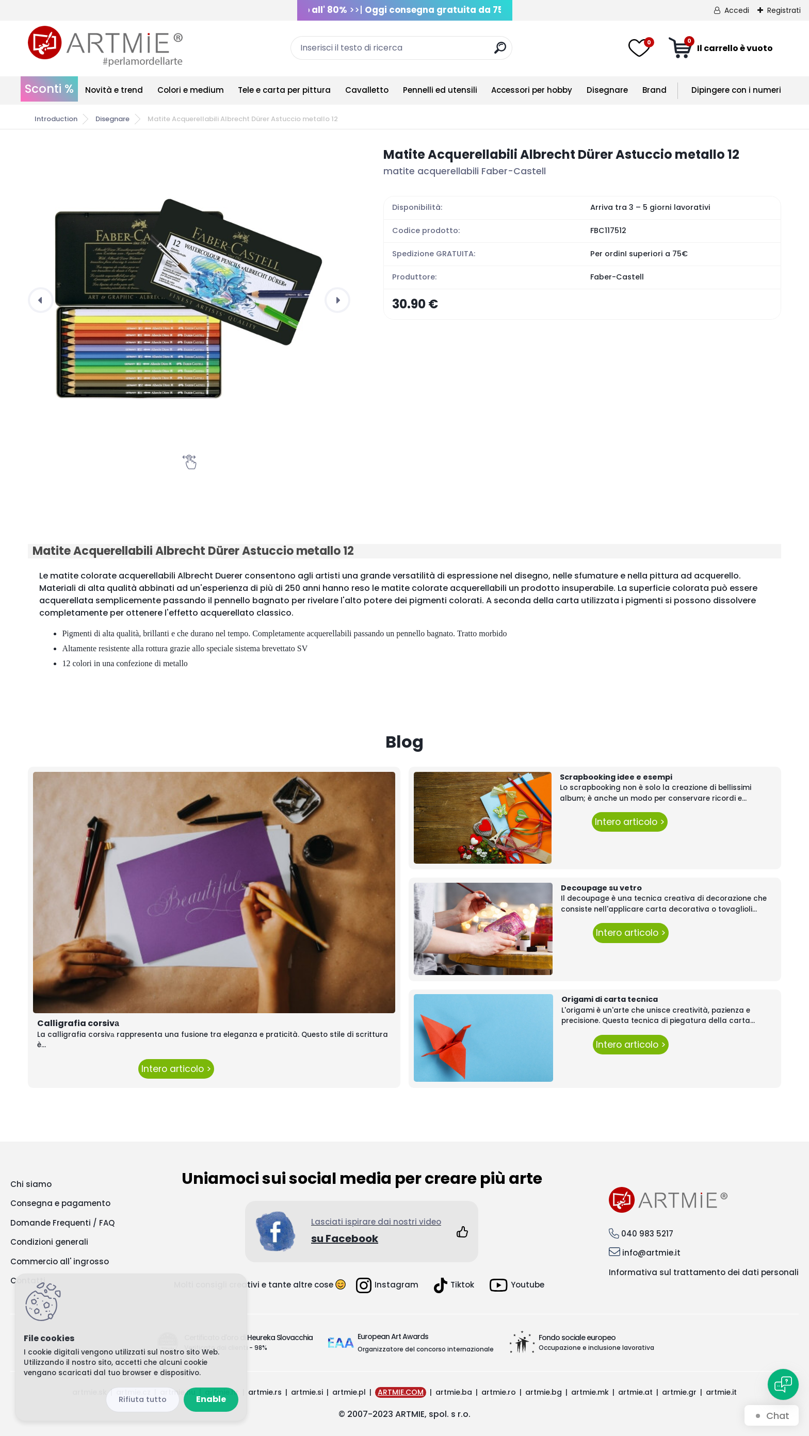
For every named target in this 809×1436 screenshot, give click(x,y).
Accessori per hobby (531, 90)
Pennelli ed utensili (440, 90)
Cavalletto (367, 90)
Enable (211, 1399)
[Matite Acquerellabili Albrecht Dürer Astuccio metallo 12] (189, 300)
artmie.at (635, 1392)
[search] (500, 52)
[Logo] (105, 46)
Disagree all (143, 1399)
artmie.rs (265, 1392)
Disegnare (607, 90)
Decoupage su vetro (601, 888)
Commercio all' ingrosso (59, 1261)
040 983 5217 (647, 1233)
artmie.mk (590, 1392)
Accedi (736, 10)
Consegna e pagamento (60, 1203)
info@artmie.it (651, 1252)
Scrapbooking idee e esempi (616, 777)
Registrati (784, 10)
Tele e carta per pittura (284, 90)
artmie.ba (453, 1392)
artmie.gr (679, 1392)
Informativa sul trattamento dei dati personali (704, 1272)
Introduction (56, 119)
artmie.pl (349, 1392)
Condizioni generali (49, 1241)
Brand (654, 90)
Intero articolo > (176, 1069)
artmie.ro (498, 1392)
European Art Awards (393, 1336)
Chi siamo (31, 1184)
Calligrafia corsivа (78, 1023)
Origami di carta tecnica (609, 999)
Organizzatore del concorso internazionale (426, 1349)
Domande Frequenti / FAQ (62, 1222)
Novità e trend (114, 90)
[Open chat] (783, 1384)
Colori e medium (190, 90)
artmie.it (721, 1392)
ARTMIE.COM (401, 1392)
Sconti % (49, 88)
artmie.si (307, 1392)
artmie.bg (543, 1392)
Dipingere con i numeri (736, 90)
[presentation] (41, 300)
